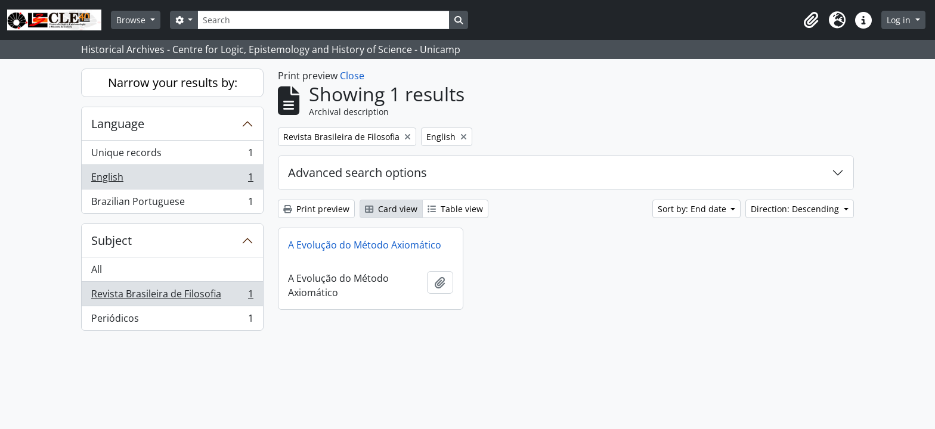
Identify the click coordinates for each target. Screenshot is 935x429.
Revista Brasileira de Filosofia (172, 296)
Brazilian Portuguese (172, 203)
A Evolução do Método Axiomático (364, 244)
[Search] (323, 20)
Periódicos (172, 320)
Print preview (316, 208)
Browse (132, 20)
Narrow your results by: (172, 82)
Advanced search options (357, 172)
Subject (111, 240)
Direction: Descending (796, 208)
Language (117, 124)
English (172, 179)
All (96, 269)
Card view (391, 208)
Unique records (172, 155)
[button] (811, 20)
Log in (900, 20)
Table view (455, 208)
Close (352, 75)
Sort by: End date (693, 208)
